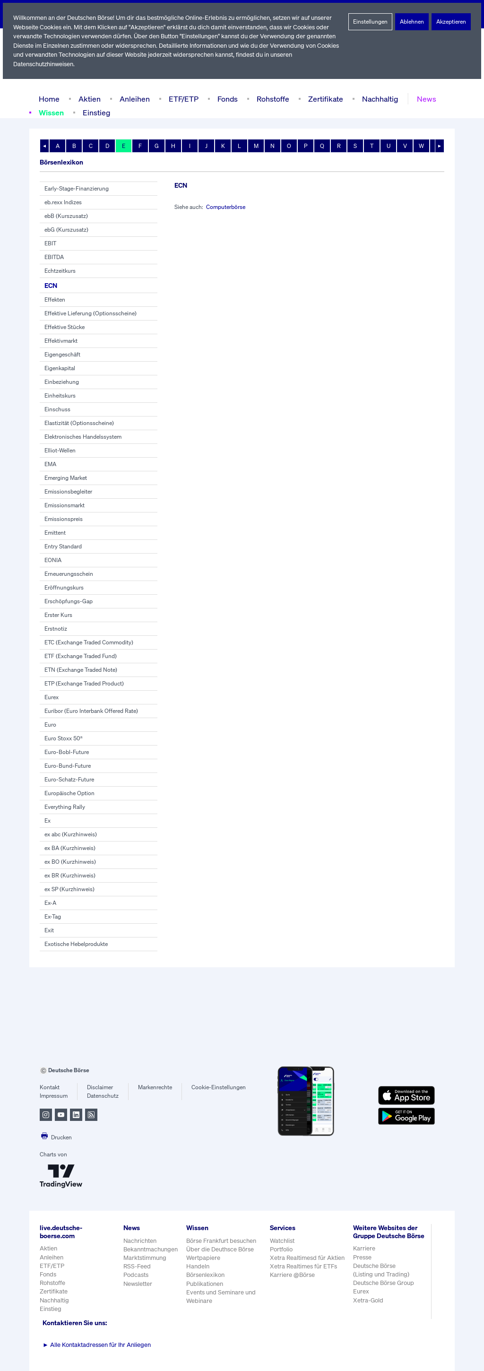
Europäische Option (69, 793)
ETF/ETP (181, 99)
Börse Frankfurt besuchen (222, 1240)
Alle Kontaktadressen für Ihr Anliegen (97, 1344)
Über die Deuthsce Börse (221, 1249)
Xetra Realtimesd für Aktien (307, 1257)
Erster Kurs (58, 615)
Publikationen (205, 1283)
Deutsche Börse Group (384, 1290)
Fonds (226, 99)
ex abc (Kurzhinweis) (70, 834)
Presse (362, 1264)
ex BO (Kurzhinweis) (70, 862)
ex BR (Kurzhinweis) (70, 875)
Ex (47, 820)
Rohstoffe (272, 99)
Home (49, 99)
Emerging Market (65, 478)
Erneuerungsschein (68, 574)
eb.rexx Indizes (63, 202)
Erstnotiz (55, 628)
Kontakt (49, 1087)
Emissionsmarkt (64, 505)
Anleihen (132, 99)
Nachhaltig (377, 99)
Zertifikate (323, 99)
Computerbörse (227, 207)
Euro (50, 724)
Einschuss (57, 409)
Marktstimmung (144, 1257)
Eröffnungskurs (63, 587)
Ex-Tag (53, 916)
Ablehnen (412, 21)
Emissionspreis (63, 519)
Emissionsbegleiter (68, 491)
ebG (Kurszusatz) (66, 229)
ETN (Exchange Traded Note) (81, 670)
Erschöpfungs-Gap (68, 601)
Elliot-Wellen (60, 450)
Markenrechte (155, 1087)
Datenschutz (103, 1096)
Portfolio (281, 1249)
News (423, 99)
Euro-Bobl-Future (66, 752)
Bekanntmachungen (150, 1249)
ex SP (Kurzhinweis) (69, 889)
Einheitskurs (59, 395)
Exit (49, 930)
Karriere (364, 1256)
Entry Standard (63, 546)
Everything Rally (65, 807)
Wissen (52, 112)
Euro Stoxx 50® (64, 738)
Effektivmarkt (60, 341)
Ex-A (50, 903)
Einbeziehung (61, 382)
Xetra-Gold (368, 1307)
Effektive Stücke (64, 327)
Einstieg (97, 112)
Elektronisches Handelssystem (82, 437)
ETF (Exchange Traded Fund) (82, 656)
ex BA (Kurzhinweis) (69, 848)
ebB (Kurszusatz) (66, 216)
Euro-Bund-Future (67, 766)
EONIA (53, 560)
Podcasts (135, 1274)
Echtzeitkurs (59, 271)
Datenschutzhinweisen (44, 64)
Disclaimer (100, 1087)
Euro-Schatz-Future (69, 779)
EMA (50, 464)
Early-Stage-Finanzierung (76, 188)
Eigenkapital (59, 368)
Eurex (51, 697)
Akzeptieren (451, 21)
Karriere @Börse (293, 1274)
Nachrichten (139, 1240)
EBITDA (54, 257)
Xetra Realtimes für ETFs (304, 1266)
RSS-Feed (137, 1266)
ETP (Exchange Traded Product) (85, 683)
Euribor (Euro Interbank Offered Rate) (91, 711)
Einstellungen (371, 21)
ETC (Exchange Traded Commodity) (90, 642)
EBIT (50, 243)
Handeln (198, 1266)
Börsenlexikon (206, 1274)
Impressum (54, 1096)
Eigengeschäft (62, 354)
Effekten (54, 299)
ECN (51, 285)
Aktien (88, 99)
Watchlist (282, 1240)
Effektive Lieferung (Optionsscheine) (90, 313)
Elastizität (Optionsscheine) (78, 423)
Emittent (54, 532)
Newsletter (137, 1283)
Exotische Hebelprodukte (75, 944)
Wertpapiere (203, 1257)
